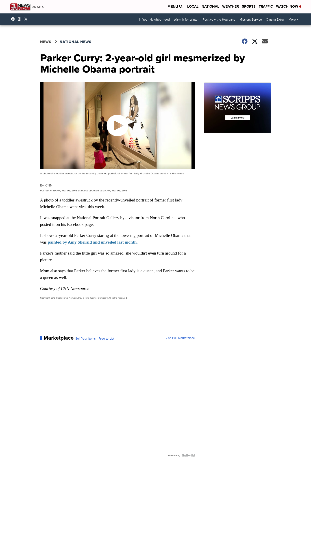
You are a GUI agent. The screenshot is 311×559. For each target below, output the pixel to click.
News (45, 41)
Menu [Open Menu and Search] (175, 7)
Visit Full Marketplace (180, 337)
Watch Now (288, 6)
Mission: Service (250, 19)
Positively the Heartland (219, 19)
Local (192, 6)
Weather (230, 6)
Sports (249, 6)
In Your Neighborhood (154, 19)
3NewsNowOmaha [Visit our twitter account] (27, 19)
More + (293, 19)
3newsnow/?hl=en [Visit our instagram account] (20, 19)
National (210, 6)
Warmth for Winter (186, 19)
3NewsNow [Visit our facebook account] (14, 19)
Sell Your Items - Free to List (94, 338)
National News (75, 41)
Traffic (266, 6)
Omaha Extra (275, 19)
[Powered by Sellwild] (188, 455)
